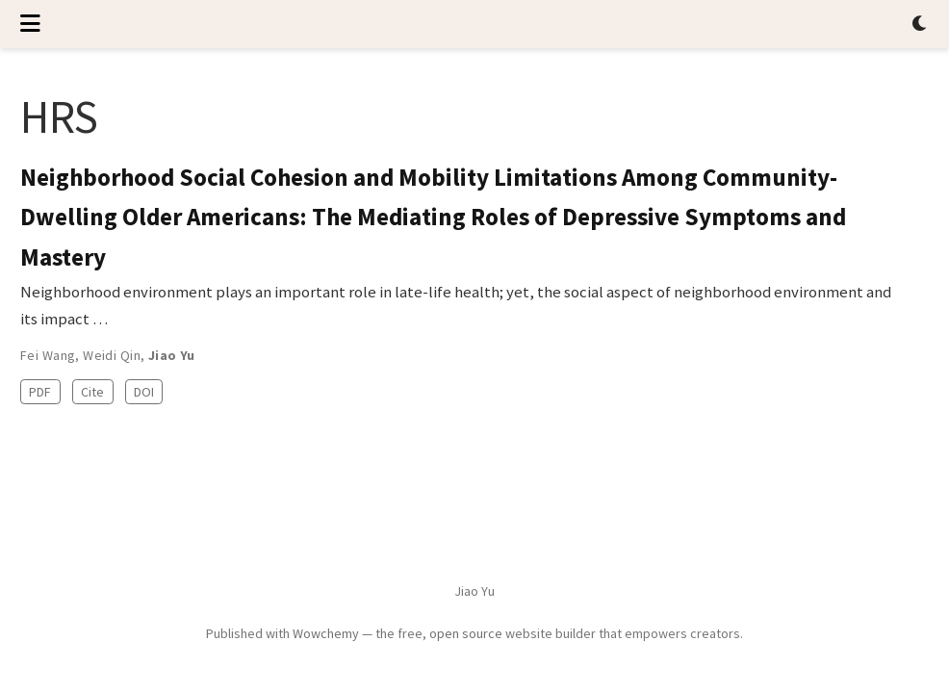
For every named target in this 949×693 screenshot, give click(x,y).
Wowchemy (326, 633)
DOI (144, 391)
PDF (40, 391)
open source (465, 633)
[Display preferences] (920, 24)
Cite (92, 391)
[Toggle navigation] (30, 24)
